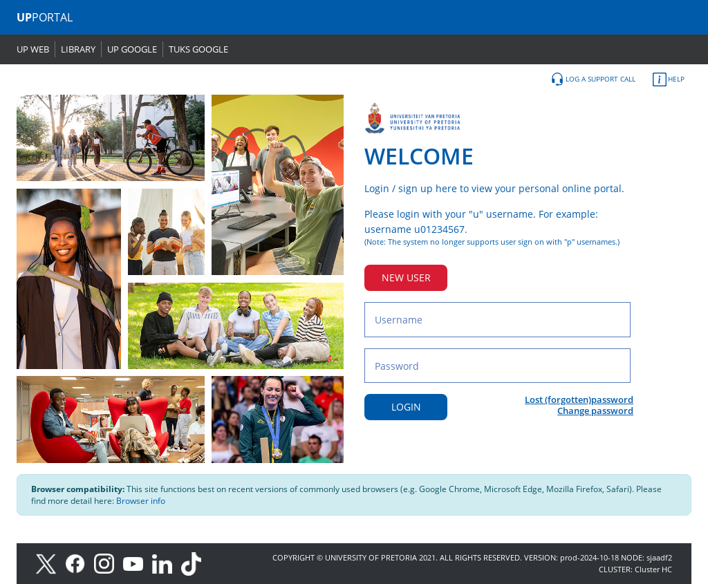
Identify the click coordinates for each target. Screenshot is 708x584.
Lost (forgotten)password (579, 399)
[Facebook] (79, 563)
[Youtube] (137, 563)
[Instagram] (108, 563)
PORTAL (45, 17)
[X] (49, 563)
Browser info (140, 501)
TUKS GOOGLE (198, 49)
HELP (668, 79)
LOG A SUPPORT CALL (592, 79)
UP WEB (33, 49)
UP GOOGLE (132, 49)
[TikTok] (194, 563)
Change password (595, 410)
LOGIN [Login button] (406, 406)
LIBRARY (78, 49)
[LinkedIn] (165, 563)
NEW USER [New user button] (406, 277)
